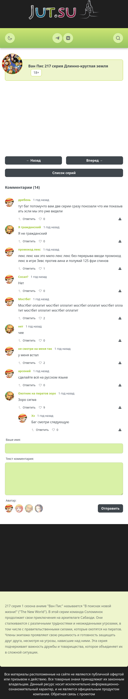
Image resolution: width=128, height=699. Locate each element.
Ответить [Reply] (27, 219)
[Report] (121, 218)
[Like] (42, 219)
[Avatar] (9, 508)
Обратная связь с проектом (73, 694)
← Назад (33, 160)
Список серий (64, 173)
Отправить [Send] (110, 508)
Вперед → (94, 160)
